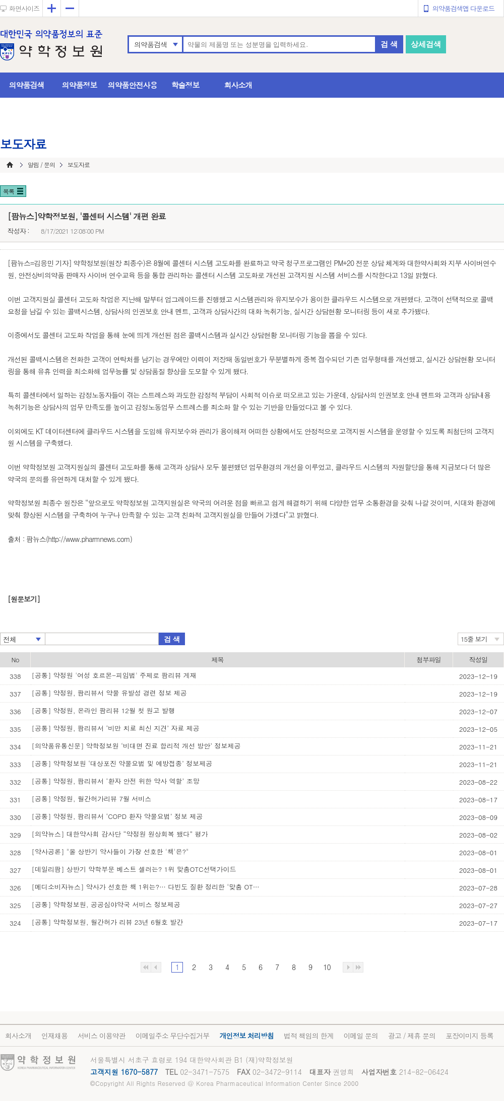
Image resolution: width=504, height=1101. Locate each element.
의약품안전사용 (132, 85)
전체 (9, 639)
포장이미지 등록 (469, 1035)
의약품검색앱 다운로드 (463, 8)
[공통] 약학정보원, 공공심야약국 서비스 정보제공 (106, 904)
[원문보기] (24, 599)
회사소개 (238, 85)
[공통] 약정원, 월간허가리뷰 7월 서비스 (92, 798)
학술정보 (185, 85)
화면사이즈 (24, 8)
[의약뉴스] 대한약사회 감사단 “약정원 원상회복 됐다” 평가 (120, 834)
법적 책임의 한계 (308, 1035)
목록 (8, 191)
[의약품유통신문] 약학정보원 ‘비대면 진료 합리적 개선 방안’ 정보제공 (136, 745)
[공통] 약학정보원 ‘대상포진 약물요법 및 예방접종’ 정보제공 (122, 763)
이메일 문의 (360, 1035)
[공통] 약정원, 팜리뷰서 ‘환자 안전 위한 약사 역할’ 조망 (116, 781)
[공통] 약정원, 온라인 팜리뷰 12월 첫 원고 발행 (103, 710)
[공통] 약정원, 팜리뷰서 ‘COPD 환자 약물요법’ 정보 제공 (117, 816)
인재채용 (54, 1035)
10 (326, 967)
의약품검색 (150, 44)
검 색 (389, 44)
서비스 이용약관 (101, 1035)
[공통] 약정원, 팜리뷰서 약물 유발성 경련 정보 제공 (109, 693)
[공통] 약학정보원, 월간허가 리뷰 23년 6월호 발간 (107, 922)
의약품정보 (79, 85)
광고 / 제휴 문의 (411, 1035)
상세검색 (426, 44)
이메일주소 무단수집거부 (173, 1035)
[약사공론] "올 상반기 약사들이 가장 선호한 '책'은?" (110, 851)
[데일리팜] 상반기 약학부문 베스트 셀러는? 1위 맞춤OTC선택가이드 (134, 869)
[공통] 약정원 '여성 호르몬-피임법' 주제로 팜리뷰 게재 (114, 675)
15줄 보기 (474, 639)
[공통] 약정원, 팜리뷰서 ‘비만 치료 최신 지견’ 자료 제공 (116, 728)
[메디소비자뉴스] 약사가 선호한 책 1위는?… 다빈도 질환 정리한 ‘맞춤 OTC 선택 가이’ (148, 886)
